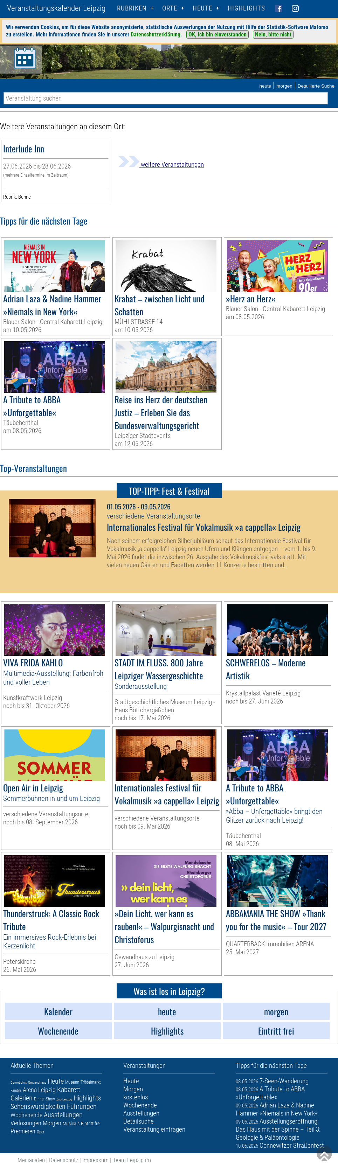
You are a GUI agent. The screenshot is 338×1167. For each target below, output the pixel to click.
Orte (169, 8)
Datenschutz (63, 1159)
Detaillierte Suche (316, 86)
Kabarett (68, 1089)
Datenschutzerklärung (155, 34)
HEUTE (202, 8)
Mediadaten (31, 1159)
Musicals (71, 1123)
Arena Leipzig (39, 1089)
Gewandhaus (37, 1082)
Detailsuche (138, 1121)
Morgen (52, 1123)
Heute (56, 1081)
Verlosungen (26, 1123)
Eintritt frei (91, 1123)
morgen (284, 86)
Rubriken (132, 8)
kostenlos (135, 1097)
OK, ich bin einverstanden (217, 34)
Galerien (22, 1098)
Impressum (95, 1159)
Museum (72, 1082)
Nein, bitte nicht (273, 34)
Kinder (16, 1090)
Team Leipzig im (132, 1159)
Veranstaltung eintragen (154, 1129)
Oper (40, 1132)
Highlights (246, 8)
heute (265, 86)
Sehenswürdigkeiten (38, 1106)
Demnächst (19, 1082)
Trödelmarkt (91, 1082)
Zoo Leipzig (64, 1099)
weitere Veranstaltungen (161, 164)
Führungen (82, 1106)
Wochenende (26, 1115)
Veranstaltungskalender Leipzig (56, 8)
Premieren (23, 1131)
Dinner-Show (44, 1099)
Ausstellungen (63, 1115)
